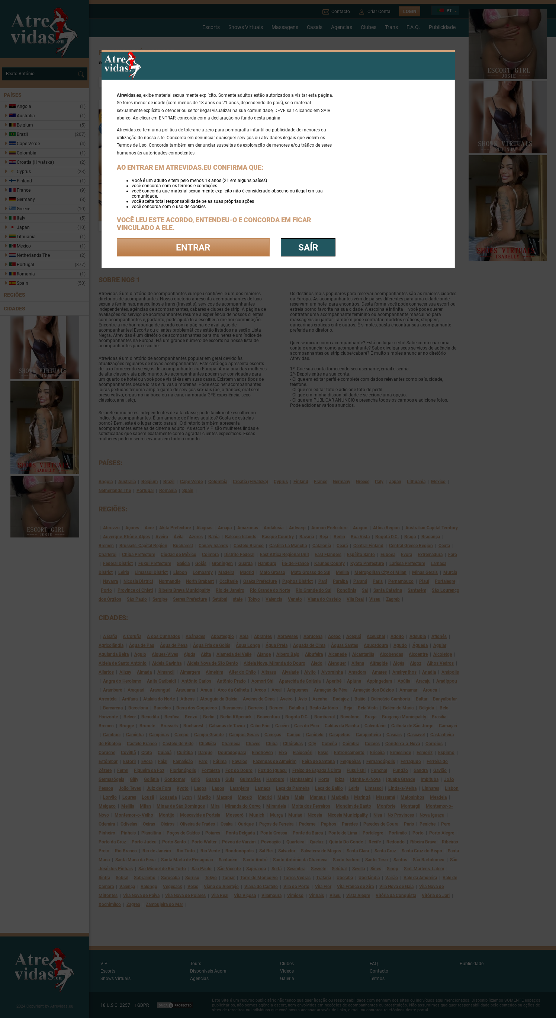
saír (308, 247)
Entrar (193, 247)
